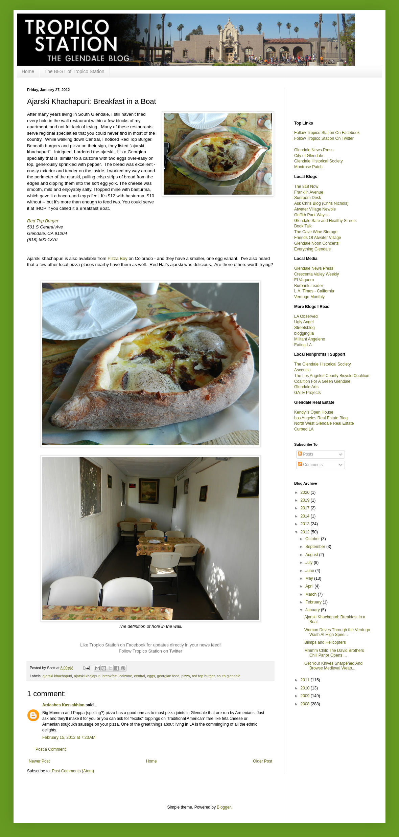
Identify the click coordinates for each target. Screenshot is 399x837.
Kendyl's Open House (313, 412)
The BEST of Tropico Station (74, 71)
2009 (306, 695)
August (312, 554)
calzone (125, 676)
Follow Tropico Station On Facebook (326, 132)
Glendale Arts (306, 386)
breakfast (109, 676)
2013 (306, 524)
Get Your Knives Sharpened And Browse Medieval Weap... (333, 665)
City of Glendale (308, 155)
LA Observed (306, 316)
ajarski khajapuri (87, 676)
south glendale (228, 676)
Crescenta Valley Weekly (316, 274)
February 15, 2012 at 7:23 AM (68, 737)
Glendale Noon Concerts (316, 243)
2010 (306, 688)
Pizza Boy (117, 258)
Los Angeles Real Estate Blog (321, 418)
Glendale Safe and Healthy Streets (325, 220)
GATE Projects (307, 392)
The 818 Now (306, 186)
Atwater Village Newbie (315, 209)
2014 (306, 516)
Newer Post (39, 761)
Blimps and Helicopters (325, 642)
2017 (306, 508)
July (309, 562)
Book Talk (303, 226)
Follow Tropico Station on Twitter (150, 651)
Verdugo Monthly (309, 296)
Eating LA (303, 345)
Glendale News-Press (313, 150)
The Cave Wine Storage (315, 231)
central (139, 676)
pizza (185, 676)
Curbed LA (303, 429)
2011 (306, 680)
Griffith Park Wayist (311, 215)
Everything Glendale (312, 249)
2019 (306, 500)
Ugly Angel (303, 322)
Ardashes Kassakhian (63, 705)
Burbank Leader (308, 285)
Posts (305, 454)
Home (28, 71)
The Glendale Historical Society (322, 364)
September (315, 546)
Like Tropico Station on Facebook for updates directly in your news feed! (150, 644)
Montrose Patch (308, 166)
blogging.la (304, 333)
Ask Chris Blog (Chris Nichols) (321, 203)
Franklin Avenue (308, 192)
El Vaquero (304, 280)
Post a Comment (51, 749)
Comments (310, 464)
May (309, 578)
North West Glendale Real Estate (324, 423)
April (309, 586)
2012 (306, 532)
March (311, 594)
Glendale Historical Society (318, 161)
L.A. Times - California (314, 291)
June (310, 570)
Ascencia (302, 370)
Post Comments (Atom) (73, 771)
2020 (306, 492)
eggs (151, 676)
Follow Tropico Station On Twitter (324, 138)
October (313, 538)
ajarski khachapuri (57, 676)
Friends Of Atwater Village (317, 237)
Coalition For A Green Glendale (322, 381)
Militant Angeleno (309, 339)
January (313, 610)
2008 (306, 704)
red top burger (203, 676)
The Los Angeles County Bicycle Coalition (331, 375)
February (314, 602)
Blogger (224, 807)
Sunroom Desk (307, 197)
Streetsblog (304, 327)
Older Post (262, 761)
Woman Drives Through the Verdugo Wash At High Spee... (337, 632)
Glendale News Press (313, 268)
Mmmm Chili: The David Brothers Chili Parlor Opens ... (334, 653)
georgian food (168, 676)
